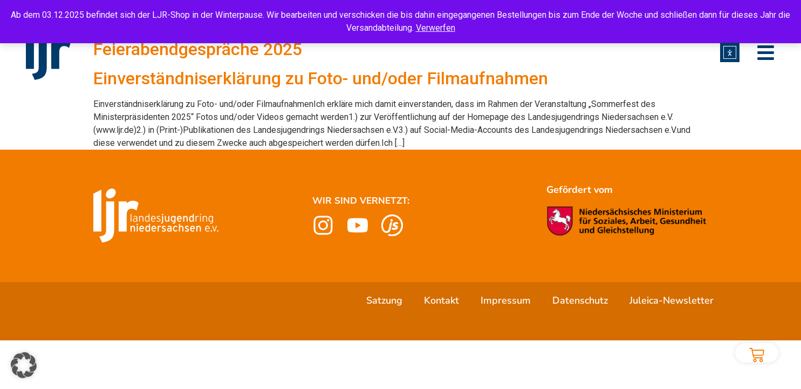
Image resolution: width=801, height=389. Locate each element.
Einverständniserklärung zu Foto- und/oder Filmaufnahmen (320, 78)
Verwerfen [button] (435, 28)
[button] (23, 365)
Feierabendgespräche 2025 (197, 49)
